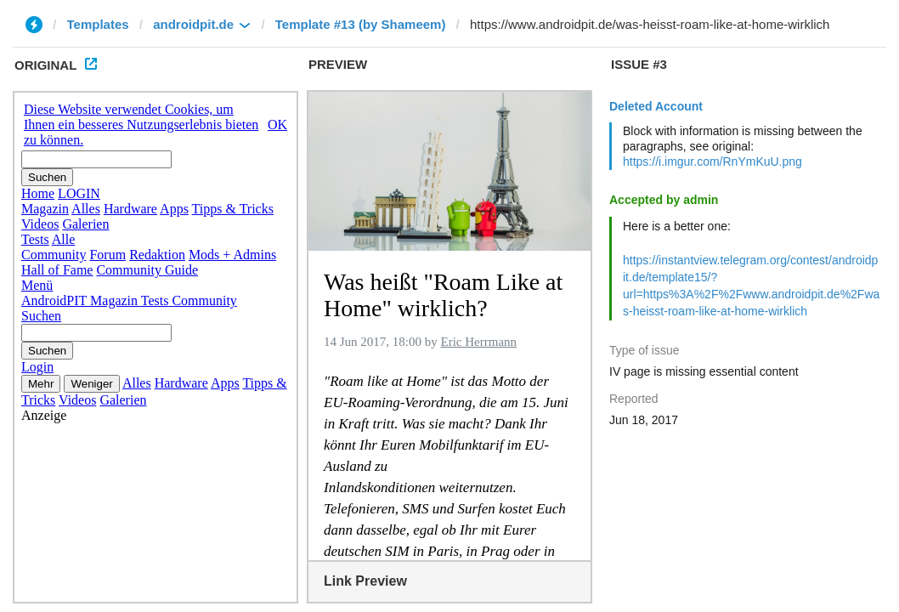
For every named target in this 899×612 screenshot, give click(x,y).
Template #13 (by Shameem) (360, 24)
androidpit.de (193, 24)
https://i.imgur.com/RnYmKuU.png (712, 161)
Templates (98, 24)
